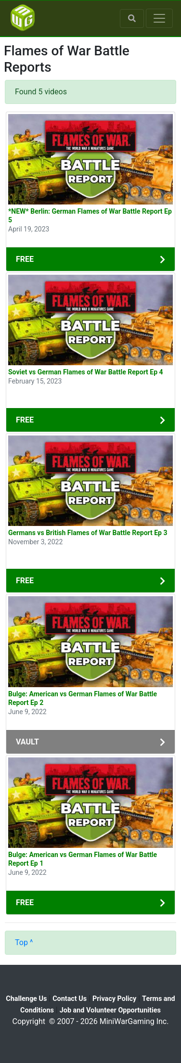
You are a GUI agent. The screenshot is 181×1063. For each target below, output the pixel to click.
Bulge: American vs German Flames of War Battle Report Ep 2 (82, 698)
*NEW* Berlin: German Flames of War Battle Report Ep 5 (90, 215)
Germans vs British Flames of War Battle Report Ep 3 (88, 533)
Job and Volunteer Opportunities (110, 1010)
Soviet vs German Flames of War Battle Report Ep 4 (85, 372)
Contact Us (69, 999)
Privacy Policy (114, 999)
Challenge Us (26, 999)
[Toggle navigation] (159, 18)
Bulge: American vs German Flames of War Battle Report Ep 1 (82, 859)
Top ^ (24, 942)
